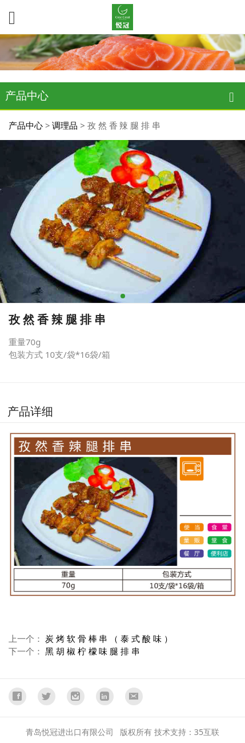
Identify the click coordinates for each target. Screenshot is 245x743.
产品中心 (26, 125)
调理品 (65, 125)
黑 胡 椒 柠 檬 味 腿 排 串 (92, 651)
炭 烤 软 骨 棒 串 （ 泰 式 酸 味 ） (108, 638)
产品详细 (30, 411)
